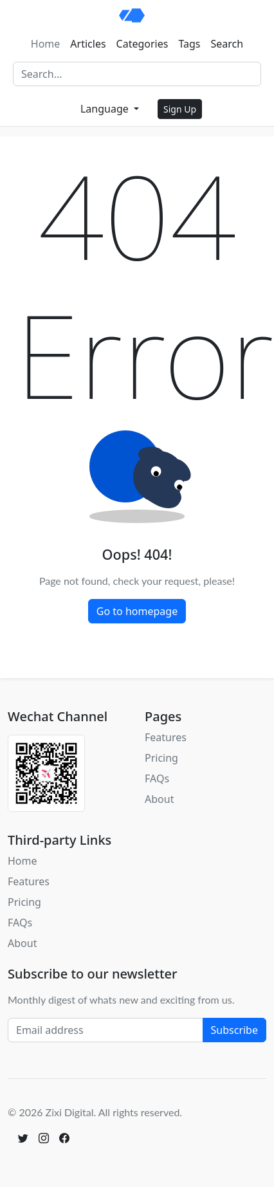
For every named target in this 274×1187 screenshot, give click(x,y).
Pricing (161, 758)
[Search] (137, 74)
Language (105, 109)
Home (45, 44)
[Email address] (105, 1030)
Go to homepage (137, 611)
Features (166, 737)
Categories (142, 44)
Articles (87, 44)
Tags (189, 44)
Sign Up (179, 109)
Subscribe (234, 1030)
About (159, 799)
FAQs (157, 778)
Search (227, 44)
